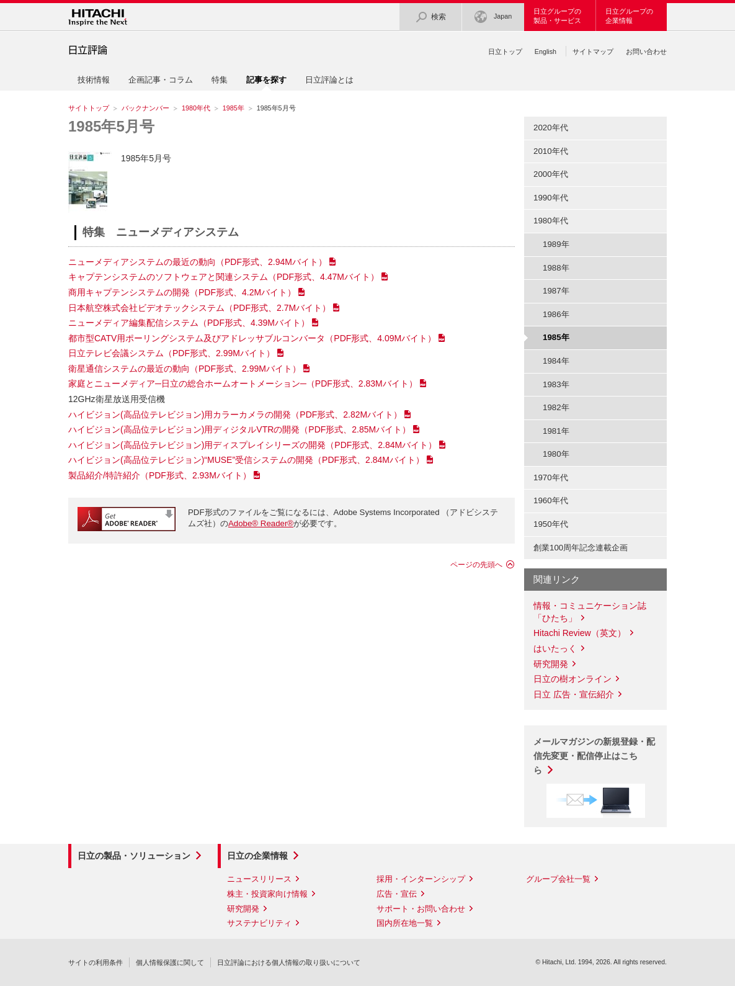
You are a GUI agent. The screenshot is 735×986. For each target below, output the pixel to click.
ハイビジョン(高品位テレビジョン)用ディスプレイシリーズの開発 (252, 445)
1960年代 (550, 500)
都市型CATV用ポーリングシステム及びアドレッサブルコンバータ (252, 338)
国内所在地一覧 (404, 923)
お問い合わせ (646, 51)
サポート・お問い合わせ (420, 908)
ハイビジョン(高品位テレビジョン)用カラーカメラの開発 (235, 414)
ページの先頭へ (476, 564)
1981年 (556, 431)
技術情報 (94, 79)
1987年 (556, 290)
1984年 (556, 360)
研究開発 (550, 664)
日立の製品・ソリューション (134, 856)
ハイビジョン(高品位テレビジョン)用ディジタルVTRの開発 (239, 429)
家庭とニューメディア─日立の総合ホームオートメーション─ (242, 383)
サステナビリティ (259, 923)
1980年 (556, 454)
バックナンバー (145, 108)
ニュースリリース (259, 879)
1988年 (556, 267)
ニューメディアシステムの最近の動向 (197, 262)
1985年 (233, 108)
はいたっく (555, 648)
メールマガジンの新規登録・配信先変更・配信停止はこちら (594, 756)
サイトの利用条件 (95, 962)
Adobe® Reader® (260, 523)
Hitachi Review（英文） (579, 633)
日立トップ (505, 51)
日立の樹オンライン (572, 679)
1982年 (556, 407)
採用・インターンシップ (420, 879)
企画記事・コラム (160, 79)
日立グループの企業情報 (629, 15)
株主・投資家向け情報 (267, 894)
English (545, 51)
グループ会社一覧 (558, 879)
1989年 (556, 244)
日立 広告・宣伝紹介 (573, 694)
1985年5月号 (111, 126)
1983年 (556, 384)
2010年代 (550, 151)
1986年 (556, 314)
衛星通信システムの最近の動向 (184, 369)
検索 (430, 17)
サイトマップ (592, 51)
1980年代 (196, 108)
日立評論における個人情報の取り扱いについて (288, 962)
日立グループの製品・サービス (557, 15)
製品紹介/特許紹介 (159, 475)
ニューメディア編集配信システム (189, 323)
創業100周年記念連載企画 (580, 547)
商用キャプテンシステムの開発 (182, 292)
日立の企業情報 (257, 856)
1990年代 (550, 197)
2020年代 (550, 127)
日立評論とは (329, 79)
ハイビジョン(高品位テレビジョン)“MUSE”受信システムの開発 (246, 460)
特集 (220, 79)
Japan (493, 17)
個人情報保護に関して (170, 962)
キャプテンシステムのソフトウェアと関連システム (223, 277)
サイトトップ (88, 108)
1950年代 (550, 524)
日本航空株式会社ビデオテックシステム (199, 308)
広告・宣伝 (396, 894)
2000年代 (550, 174)
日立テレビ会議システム (171, 353)
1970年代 (550, 477)
